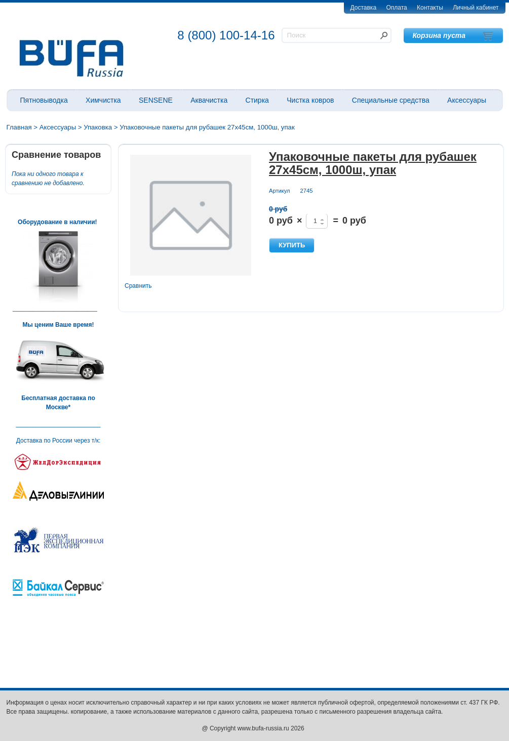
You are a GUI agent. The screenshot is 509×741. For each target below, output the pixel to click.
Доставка (363, 7)
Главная (19, 127)
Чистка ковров (310, 100)
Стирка (257, 100)
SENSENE (156, 100)
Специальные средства (390, 100)
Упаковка (98, 127)
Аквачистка (208, 100)
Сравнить (138, 285)
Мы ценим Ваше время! (58, 324)
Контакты (430, 7)
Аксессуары (466, 100)
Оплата (396, 7)
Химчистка (103, 100)
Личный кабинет (475, 7)
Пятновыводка (44, 100)
